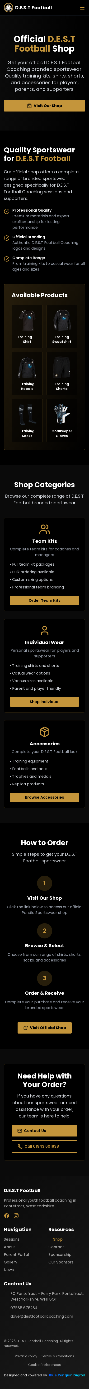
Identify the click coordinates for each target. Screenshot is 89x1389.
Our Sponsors (61, 1262)
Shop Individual (44, 701)
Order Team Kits (45, 600)
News (9, 1269)
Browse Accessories (44, 797)
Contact (56, 1247)
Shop (55, 1239)
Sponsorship (59, 1254)
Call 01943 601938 (38, 1146)
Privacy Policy (26, 1356)
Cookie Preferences (44, 1364)
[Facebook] (6, 1216)
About (9, 1247)
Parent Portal (16, 1254)
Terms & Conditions (57, 1356)
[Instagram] (16, 1216)
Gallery (10, 1262)
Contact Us (31, 1130)
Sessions (11, 1239)
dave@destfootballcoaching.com (41, 1316)
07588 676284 (23, 1308)
